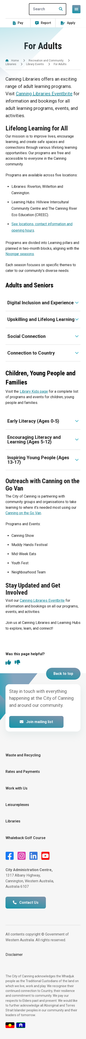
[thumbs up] (8, 663)
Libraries (11, 64)
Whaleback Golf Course (25, 838)
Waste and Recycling (23, 755)
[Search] (48, 9)
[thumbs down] (17, 663)
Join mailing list (36, 722)
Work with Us (17, 788)
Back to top (63, 673)
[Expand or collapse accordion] (43, 302)
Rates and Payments (23, 771)
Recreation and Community (46, 60)
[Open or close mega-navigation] (76, 9)
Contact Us (26, 902)
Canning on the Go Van (23, 513)
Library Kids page (34, 391)
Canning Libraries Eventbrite (44, 93)
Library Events (35, 64)
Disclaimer (14, 954)
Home (15, 60)
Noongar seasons (20, 254)
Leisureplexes (17, 805)
